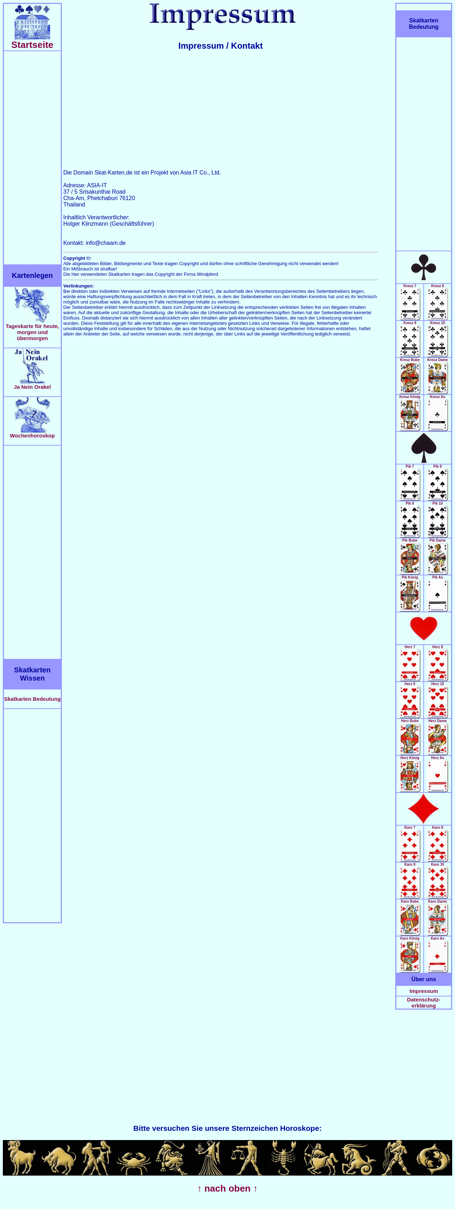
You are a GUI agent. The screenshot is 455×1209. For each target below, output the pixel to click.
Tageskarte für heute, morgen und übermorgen (32, 329)
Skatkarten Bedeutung (32, 699)
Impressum (424, 991)
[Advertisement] (32, 157)
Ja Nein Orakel (32, 384)
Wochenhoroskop (32, 433)
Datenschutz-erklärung (423, 1002)
